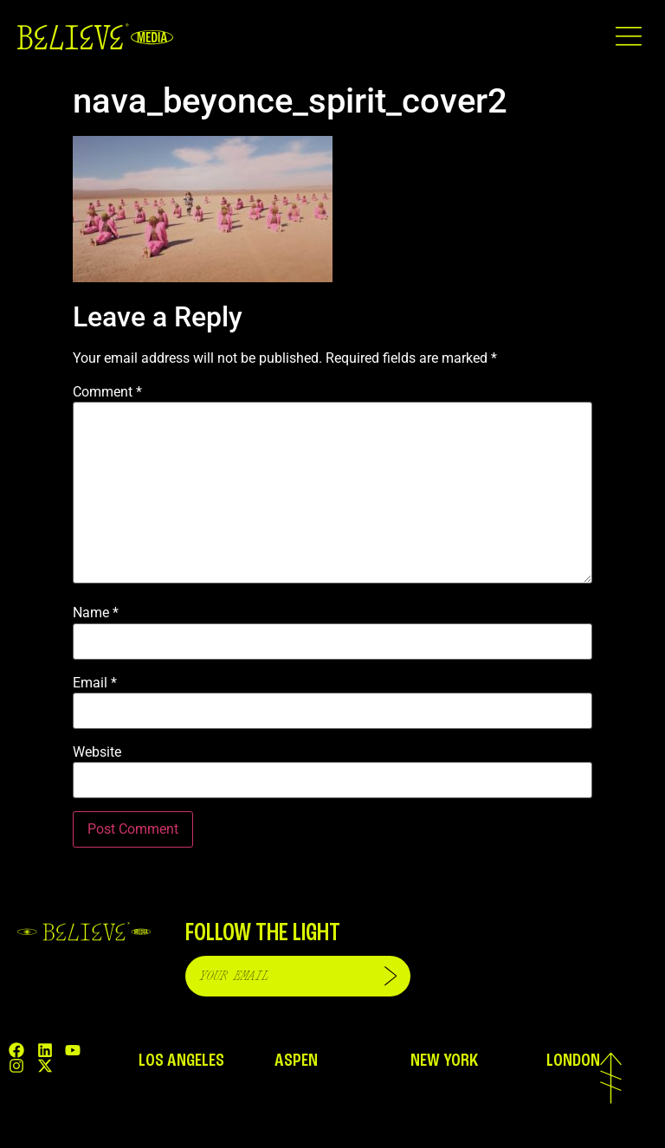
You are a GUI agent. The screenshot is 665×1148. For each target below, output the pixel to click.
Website (97, 752)
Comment (107, 392)
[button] (628, 36)
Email (95, 683)
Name (96, 613)
